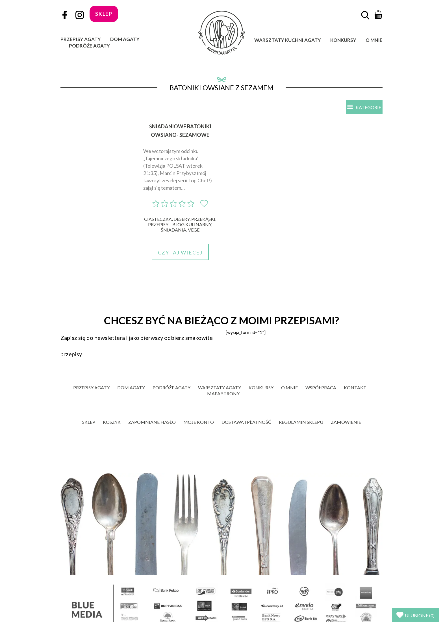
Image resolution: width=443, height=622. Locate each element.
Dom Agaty (125, 39)
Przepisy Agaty (80, 39)
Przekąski (203, 219)
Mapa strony (223, 393)
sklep (103, 14)
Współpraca (320, 387)
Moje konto (198, 422)
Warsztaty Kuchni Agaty (287, 40)
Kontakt (355, 387)
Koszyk (112, 422)
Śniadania (173, 229)
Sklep (88, 422)
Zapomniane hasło (152, 422)
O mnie (374, 40)
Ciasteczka (158, 219)
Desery (181, 219)
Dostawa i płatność (246, 422)
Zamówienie (346, 422)
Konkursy (343, 40)
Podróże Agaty (89, 46)
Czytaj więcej (180, 252)
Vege (193, 229)
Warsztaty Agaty (219, 387)
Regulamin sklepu (301, 422)
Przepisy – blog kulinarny (179, 224)
